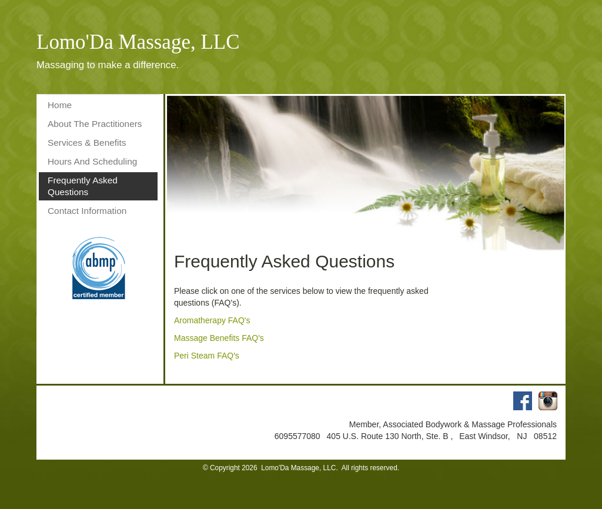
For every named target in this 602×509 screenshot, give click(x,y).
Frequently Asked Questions (83, 186)
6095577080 (299, 436)
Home (60, 105)
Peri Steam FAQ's (206, 355)
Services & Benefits (87, 143)
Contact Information (87, 211)
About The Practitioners (95, 124)
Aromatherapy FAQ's (212, 320)
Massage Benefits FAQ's (219, 338)
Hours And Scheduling (92, 161)
